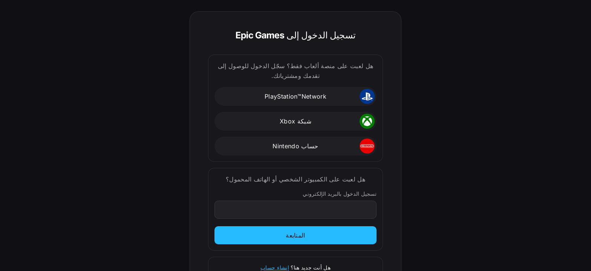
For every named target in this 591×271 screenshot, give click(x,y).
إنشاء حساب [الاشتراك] (274, 267)
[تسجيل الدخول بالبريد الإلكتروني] (295, 210)
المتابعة (295, 235)
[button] (295, 96)
